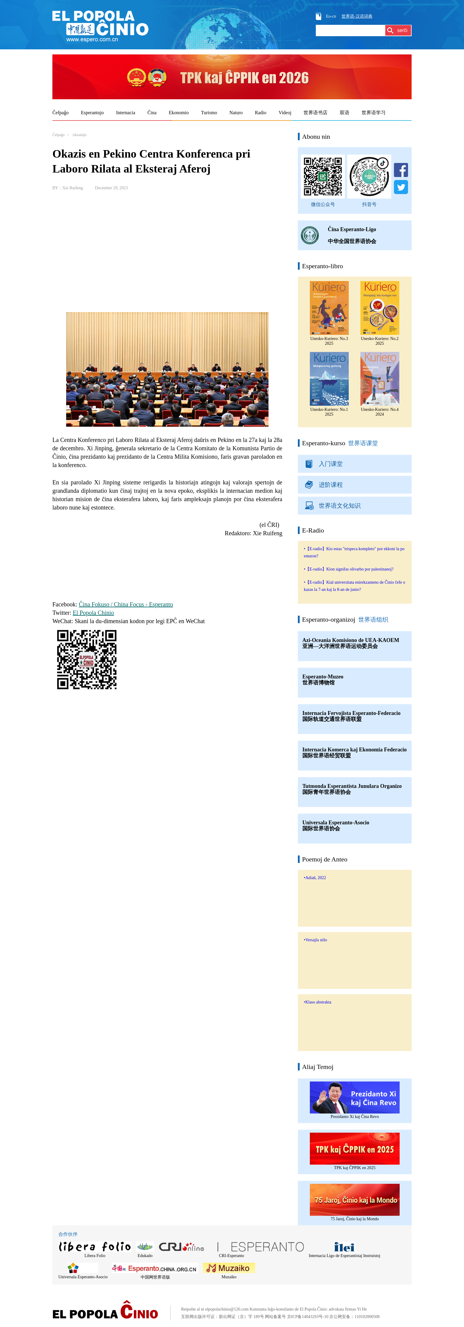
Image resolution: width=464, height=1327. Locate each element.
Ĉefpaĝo (58, 135)
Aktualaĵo (79, 135)
